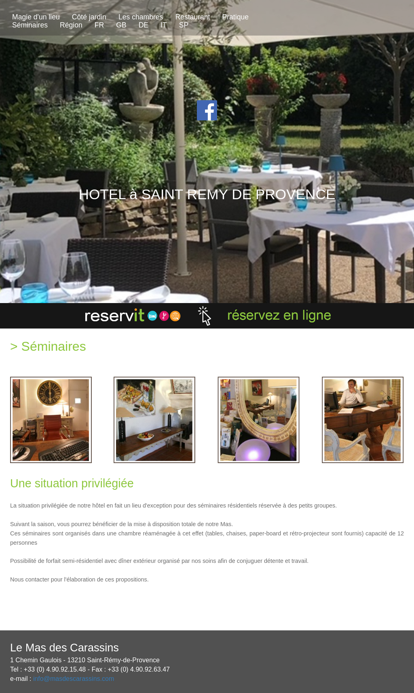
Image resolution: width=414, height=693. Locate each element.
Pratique (235, 17)
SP (183, 25)
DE (143, 25)
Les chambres (140, 17)
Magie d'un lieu (36, 17)
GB (121, 25)
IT (164, 25)
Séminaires (30, 25)
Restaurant (192, 17)
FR (99, 25)
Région (71, 25)
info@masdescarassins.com (73, 678)
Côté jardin (89, 17)
